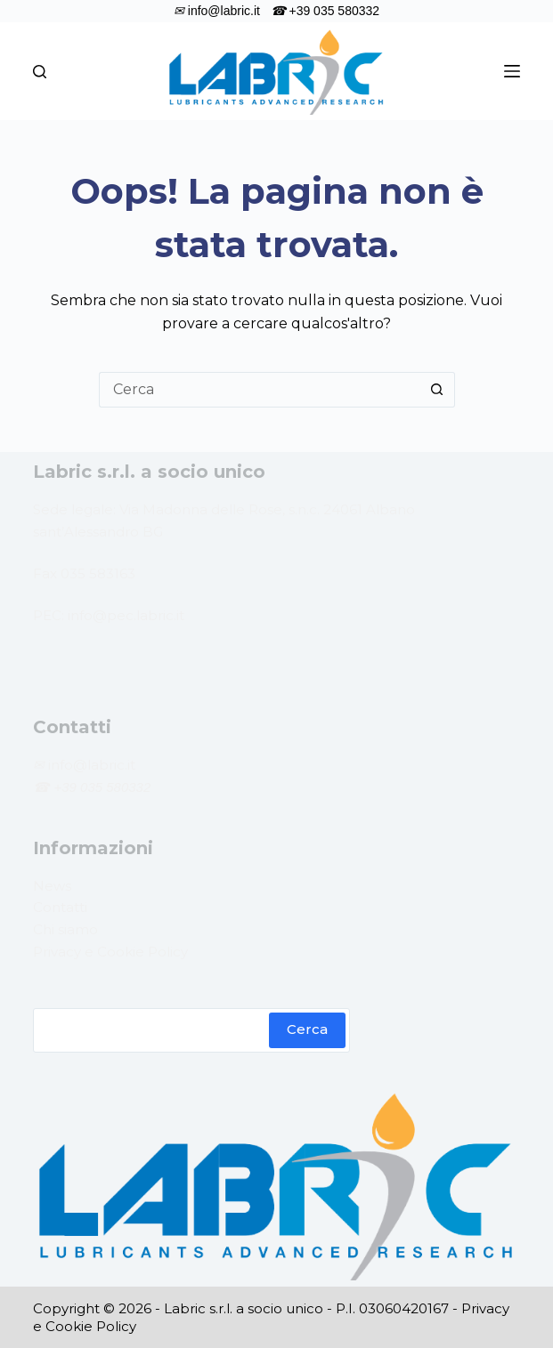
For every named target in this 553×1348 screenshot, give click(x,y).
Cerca (307, 1029)
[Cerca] (39, 71)
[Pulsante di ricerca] (437, 390)
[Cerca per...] (259, 390)
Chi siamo (65, 929)
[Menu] (512, 71)
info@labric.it (90, 764)
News (52, 885)
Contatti (60, 907)
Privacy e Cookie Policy (110, 951)
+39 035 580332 (101, 787)
